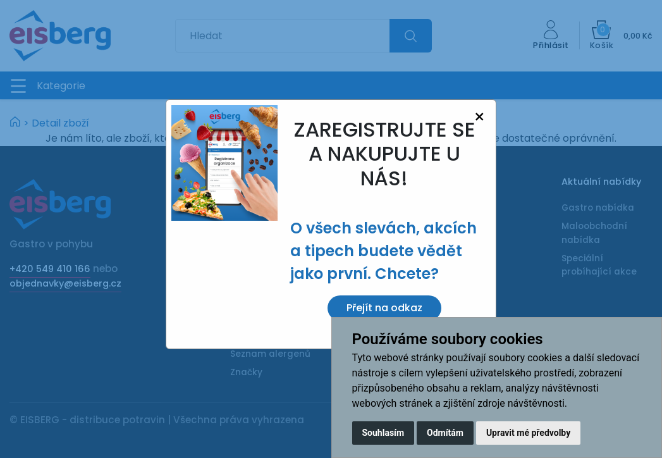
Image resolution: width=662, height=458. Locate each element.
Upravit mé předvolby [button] (528, 433)
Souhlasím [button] (383, 433)
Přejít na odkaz (384, 307)
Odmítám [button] (445, 433)
